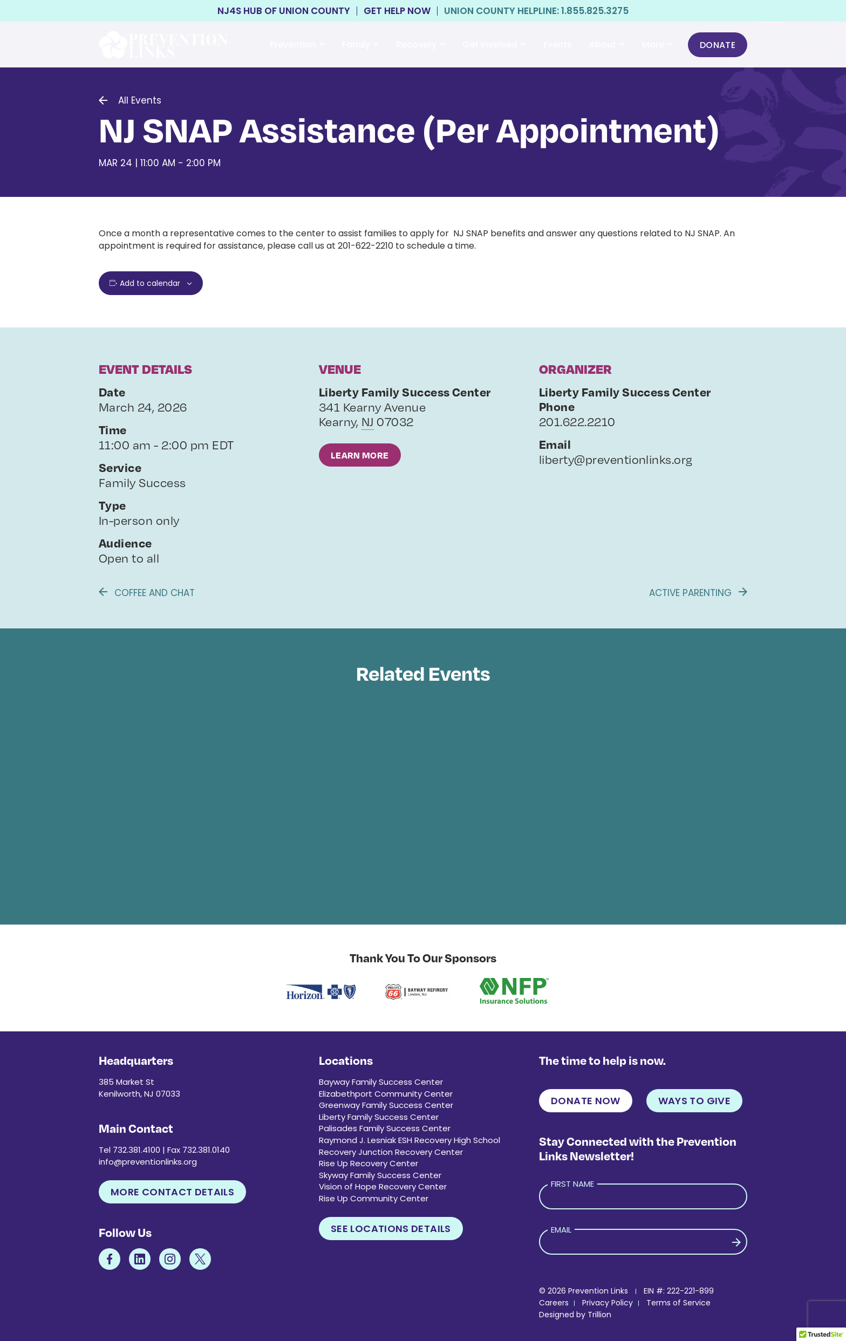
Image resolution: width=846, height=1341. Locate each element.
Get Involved (494, 44)
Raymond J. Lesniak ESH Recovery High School (409, 1140)
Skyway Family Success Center (380, 1175)
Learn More (360, 455)
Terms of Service (678, 1302)
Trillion (599, 1314)
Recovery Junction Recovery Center (391, 1152)
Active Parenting (698, 592)
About (607, 44)
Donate (717, 45)
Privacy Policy (607, 1302)
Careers (554, 1302)
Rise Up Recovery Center (368, 1163)
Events (557, 44)
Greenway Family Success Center (386, 1105)
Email (561, 1229)
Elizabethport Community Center (386, 1093)
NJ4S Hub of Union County (283, 11)
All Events (139, 100)
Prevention (297, 44)
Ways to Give (694, 1100)
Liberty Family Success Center (379, 1117)
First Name (572, 1183)
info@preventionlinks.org (148, 1161)
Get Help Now (397, 11)
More (657, 44)
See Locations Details (391, 1228)
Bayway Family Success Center (381, 1081)
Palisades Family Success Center (385, 1128)
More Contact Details (172, 1192)
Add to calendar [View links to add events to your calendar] (150, 283)
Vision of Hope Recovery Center (383, 1186)
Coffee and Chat (147, 592)
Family (360, 44)
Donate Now (585, 1100)
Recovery (420, 44)
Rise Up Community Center (373, 1198)
